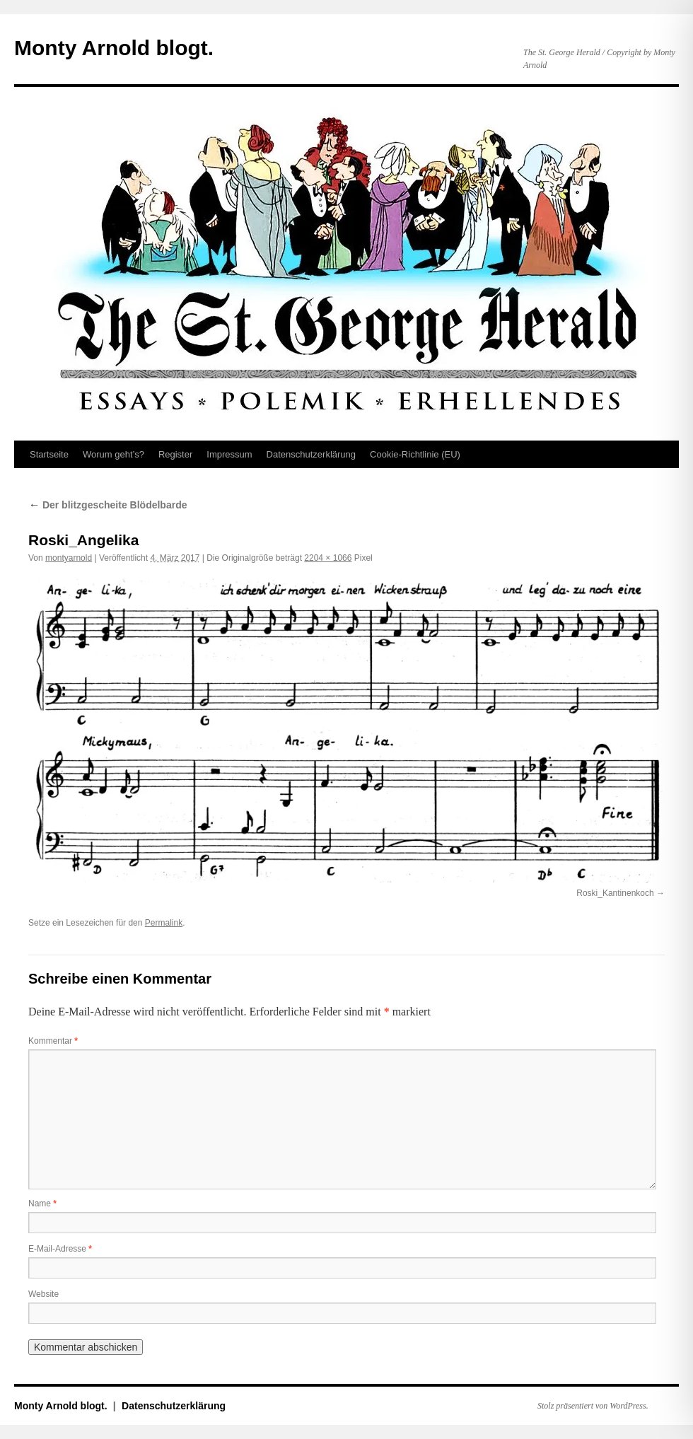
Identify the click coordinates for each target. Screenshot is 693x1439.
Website (43, 1294)
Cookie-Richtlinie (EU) (415, 454)
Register (175, 454)
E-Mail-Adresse (60, 1249)
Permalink (163, 923)
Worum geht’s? (113, 454)
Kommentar (53, 1041)
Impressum (229, 454)
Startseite (49, 454)
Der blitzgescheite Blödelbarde (107, 505)
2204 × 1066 (327, 558)
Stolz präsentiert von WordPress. (592, 1406)
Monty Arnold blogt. (114, 47)
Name (42, 1203)
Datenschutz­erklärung (311, 454)
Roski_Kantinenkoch (614, 893)
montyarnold (68, 558)
